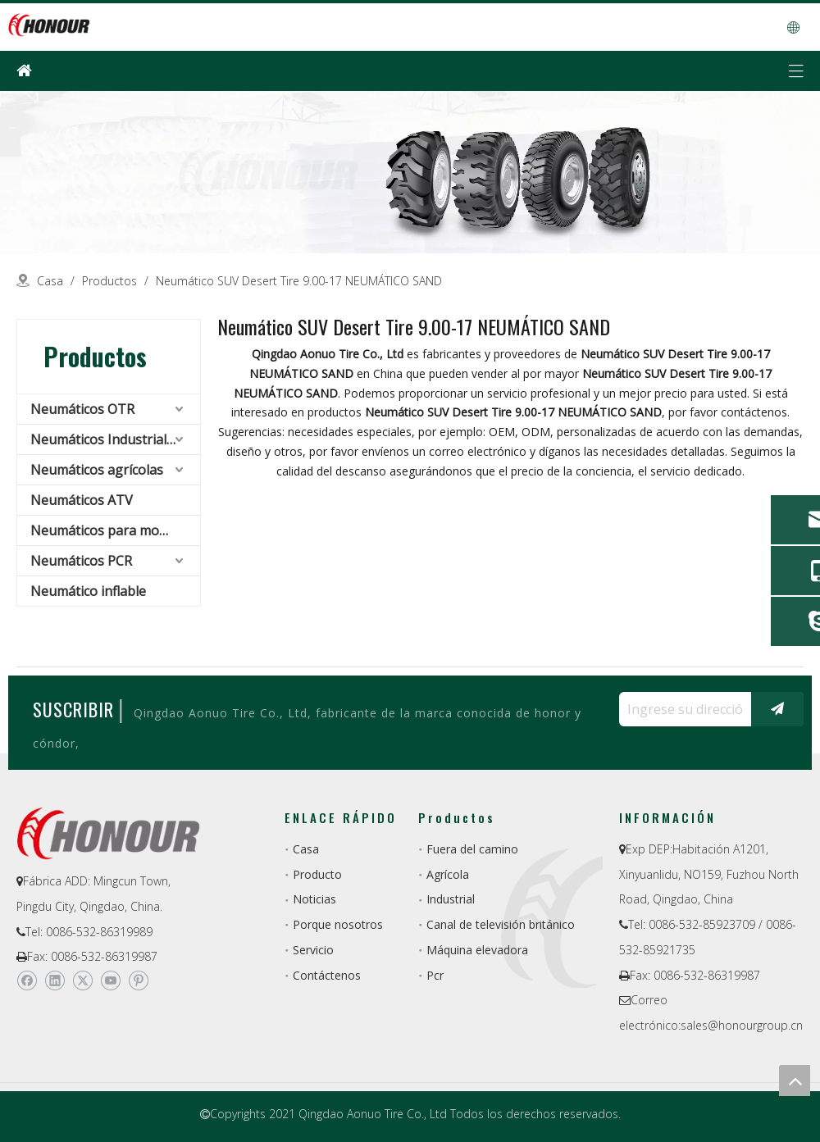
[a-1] (410, 172)
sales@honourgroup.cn (742, 1025)
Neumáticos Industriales (105, 439)
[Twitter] (82, 980)
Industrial (450, 899)
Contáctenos (327, 975)
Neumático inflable (88, 591)
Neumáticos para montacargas (115, 530)
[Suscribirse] (777, 709)
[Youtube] (110, 980)
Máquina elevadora (477, 950)
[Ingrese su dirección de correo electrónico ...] (681, 709)
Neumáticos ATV (81, 500)
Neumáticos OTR (82, 409)
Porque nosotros (338, 924)
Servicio (313, 950)
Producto (317, 874)
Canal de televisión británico (500, 924)
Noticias (314, 899)
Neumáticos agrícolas (96, 470)
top (794, 1080)
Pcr (435, 975)
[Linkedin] (54, 980)
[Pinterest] (138, 980)
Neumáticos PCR (81, 561)
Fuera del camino (472, 849)
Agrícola (447, 874)
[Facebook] (26, 980)
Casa (306, 849)
